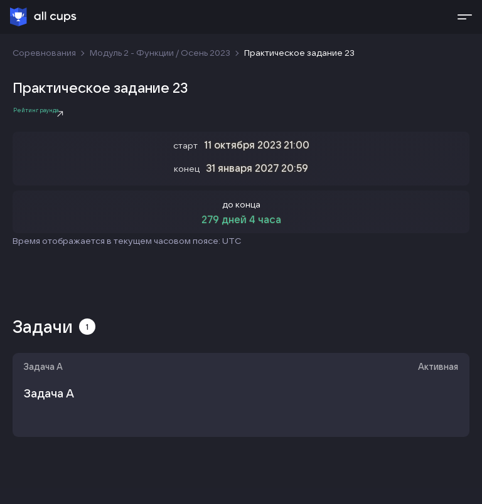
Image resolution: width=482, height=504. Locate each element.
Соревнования (44, 52)
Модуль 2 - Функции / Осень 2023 (160, 52)
